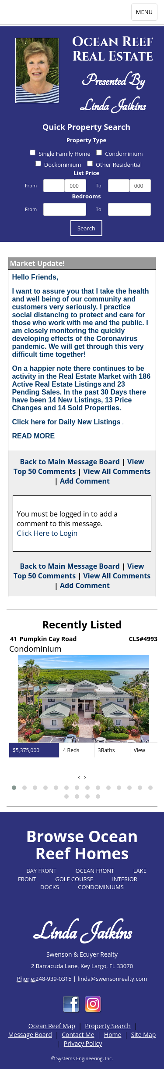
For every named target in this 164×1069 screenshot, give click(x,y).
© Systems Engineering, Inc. (82, 1058)
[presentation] (79, 777)
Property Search (108, 1026)
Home (113, 1034)
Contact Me (78, 1034)
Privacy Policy (83, 1043)
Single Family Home (60, 154)
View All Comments (116, 471)
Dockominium (58, 165)
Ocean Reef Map (51, 1026)
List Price (86, 173)
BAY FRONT (41, 871)
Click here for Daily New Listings (66, 422)
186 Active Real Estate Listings (81, 380)
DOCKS (49, 887)
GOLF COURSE (74, 879)
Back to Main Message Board (70, 461)
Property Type (86, 140)
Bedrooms (86, 196)
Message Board (30, 1034)
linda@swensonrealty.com (112, 979)
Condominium (119, 154)
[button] (14, 787)
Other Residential (114, 165)
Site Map (143, 1034)
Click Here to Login (47, 533)
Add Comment (85, 481)
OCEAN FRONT (95, 871)
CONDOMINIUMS (101, 887)
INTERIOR (124, 879)
